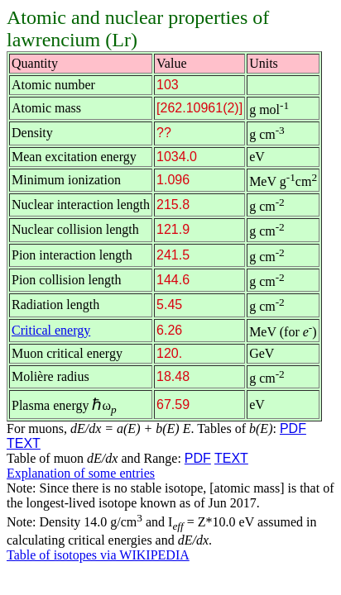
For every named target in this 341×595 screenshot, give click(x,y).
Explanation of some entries (81, 473)
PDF (293, 428)
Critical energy (51, 330)
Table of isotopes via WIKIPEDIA (98, 555)
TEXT (24, 443)
